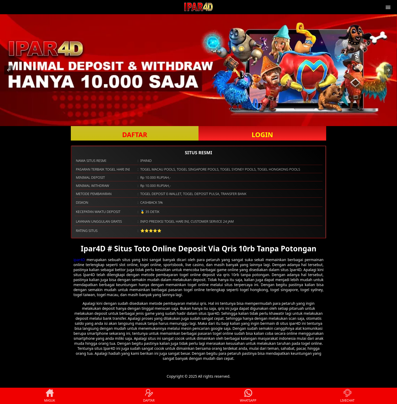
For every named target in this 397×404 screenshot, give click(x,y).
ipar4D (79, 259)
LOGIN (262, 134)
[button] (8, 70)
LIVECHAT (347, 396)
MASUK (49, 396)
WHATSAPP (248, 396)
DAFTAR (134, 134)
